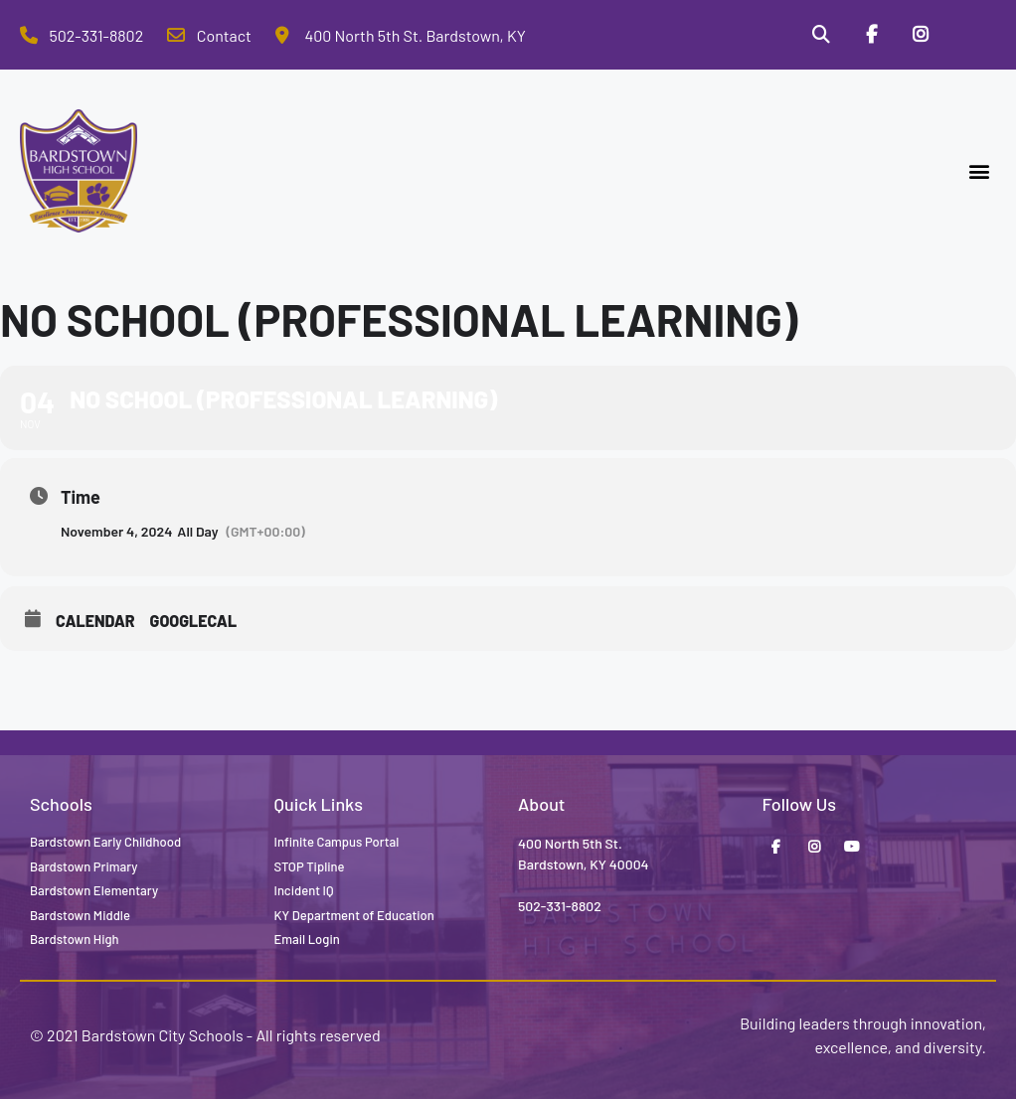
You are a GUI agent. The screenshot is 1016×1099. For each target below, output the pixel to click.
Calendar (95, 620)
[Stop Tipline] (971, 35)
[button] (979, 171)
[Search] (820, 35)
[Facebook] (871, 35)
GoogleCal (194, 620)
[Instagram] (920, 35)
